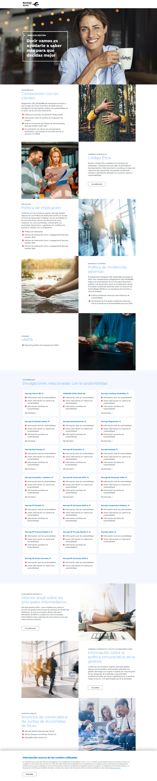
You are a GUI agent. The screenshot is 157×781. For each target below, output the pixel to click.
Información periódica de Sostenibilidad (37, 407)
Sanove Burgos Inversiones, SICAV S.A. (41, 734)
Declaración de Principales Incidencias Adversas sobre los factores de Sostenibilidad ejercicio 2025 (111, 302)
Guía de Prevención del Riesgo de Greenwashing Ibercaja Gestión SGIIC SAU (45, 124)
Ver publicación (96, 184)
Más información (31, 413)
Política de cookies (114, 768)
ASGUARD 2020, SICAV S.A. (36, 737)
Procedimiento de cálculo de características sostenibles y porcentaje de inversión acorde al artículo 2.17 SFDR (44, 131)
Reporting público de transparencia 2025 (41, 345)
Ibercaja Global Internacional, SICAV (39, 731)
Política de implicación (34, 231)
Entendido (29, 774)
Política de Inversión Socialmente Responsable (44, 114)
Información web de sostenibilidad (41, 397)
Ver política (95, 688)
